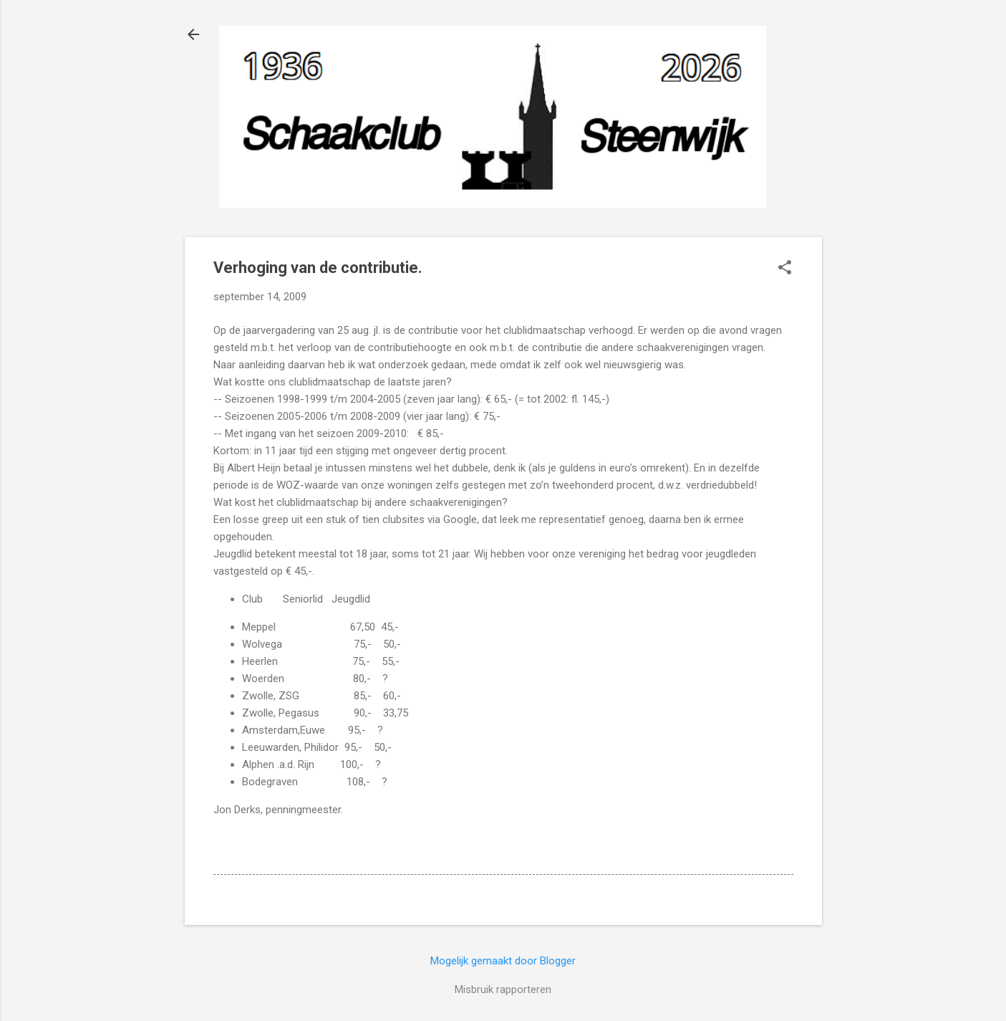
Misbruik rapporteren (503, 989)
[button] (784, 269)
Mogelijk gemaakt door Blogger (503, 960)
